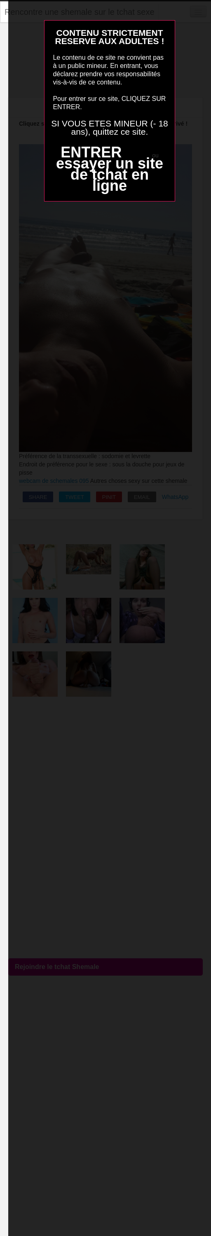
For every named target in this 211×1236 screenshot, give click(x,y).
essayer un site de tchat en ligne (109, 174)
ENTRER (91, 152)
